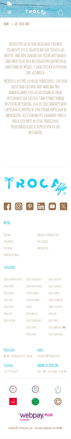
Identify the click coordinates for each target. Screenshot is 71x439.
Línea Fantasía (55, 279)
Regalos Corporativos (48, 235)
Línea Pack (8, 300)
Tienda (7, 235)
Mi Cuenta (42, 241)
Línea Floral (31, 327)
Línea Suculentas (33, 279)
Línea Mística (32, 314)
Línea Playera (10, 320)
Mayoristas (43, 248)
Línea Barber (54, 293)
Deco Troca (54, 320)
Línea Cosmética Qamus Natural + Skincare (56, 307)
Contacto (8, 241)
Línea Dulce (31, 334)
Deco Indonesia (56, 334)
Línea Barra (9, 293)
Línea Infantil (55, 286)
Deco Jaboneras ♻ (57, 327)
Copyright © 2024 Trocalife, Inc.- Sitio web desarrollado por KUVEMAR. (35, 428)
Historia (8, 248)
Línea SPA (8, 314)
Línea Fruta (9, 307)
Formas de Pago (11, 255)
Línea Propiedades (33, 320)
